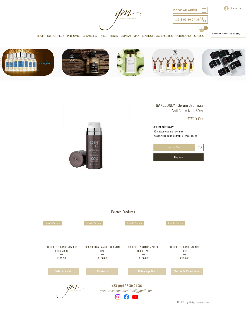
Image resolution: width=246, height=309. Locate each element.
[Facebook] (126, 296)
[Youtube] (135, 296)
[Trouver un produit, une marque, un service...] (227, 33)
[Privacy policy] (147, 271)
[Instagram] (117, 296)
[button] (203, 29)
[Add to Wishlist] (200, 147)
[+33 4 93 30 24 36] (190, 19)
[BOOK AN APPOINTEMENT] (190, 10)
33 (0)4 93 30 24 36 (128, 286)
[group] (123, 240)
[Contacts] (102, 271)
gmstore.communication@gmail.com (126, 291)
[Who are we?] (63, 271)
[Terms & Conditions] (187, 271)
